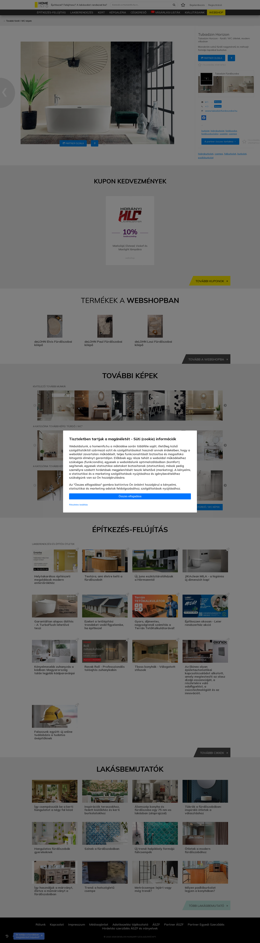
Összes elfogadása (130, 496)
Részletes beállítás (78, 504)
